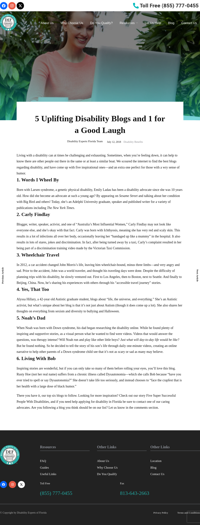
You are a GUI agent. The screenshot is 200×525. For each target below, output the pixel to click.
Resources (127, 23)
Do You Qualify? (101, 23)
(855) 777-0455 (56, 493)
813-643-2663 (134, 493)
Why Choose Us (72, 23)
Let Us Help (153, 23)
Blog (171, 23)
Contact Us (189, 23)
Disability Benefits (133, 142)
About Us (47, 23)
